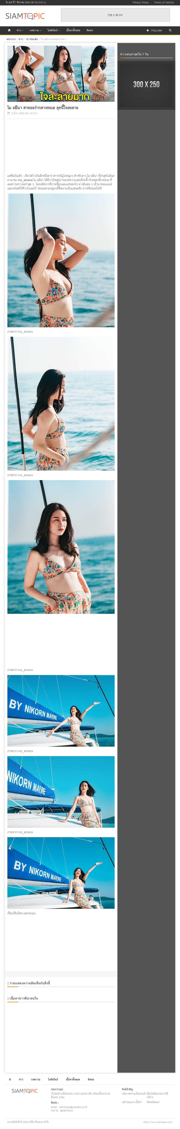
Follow (154, 30)
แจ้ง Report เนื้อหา (132, 1102)
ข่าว (20, 30)
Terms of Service (164, 2)
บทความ (35, 30)
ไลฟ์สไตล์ (54, 30)
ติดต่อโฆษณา (153, 1102)
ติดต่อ (90, 30)
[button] (170, 30)
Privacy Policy (141, 2)
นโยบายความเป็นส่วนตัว (134, 1093)
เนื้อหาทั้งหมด (73, 30)
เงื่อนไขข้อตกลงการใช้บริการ (157, 1095)
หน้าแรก (11, 39)
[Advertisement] (61, 146)
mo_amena (25, 180)
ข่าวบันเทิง (32, 39)
